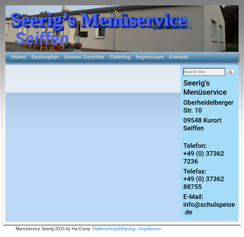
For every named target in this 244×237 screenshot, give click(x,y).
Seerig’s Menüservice (98, 19)
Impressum (150, 57)
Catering (120, 57)
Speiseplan (44, 57)
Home (18, 57)
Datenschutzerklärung (114, 228)
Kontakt (178, 57)
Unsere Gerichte (84, 57)
